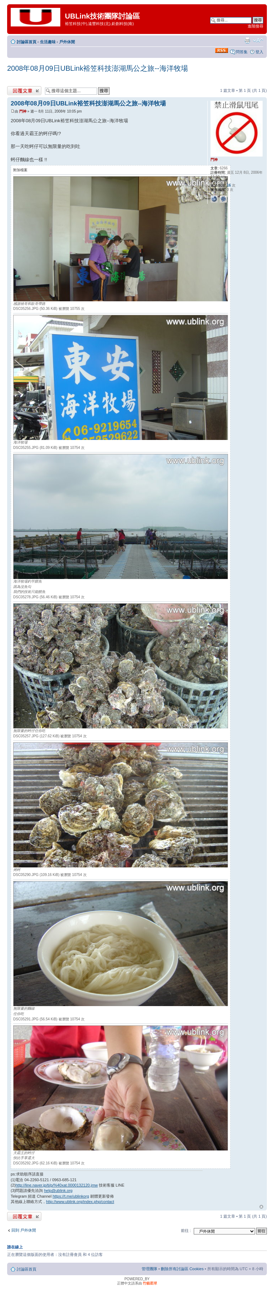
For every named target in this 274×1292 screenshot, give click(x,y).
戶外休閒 (67, 42)
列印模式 (247, 40)
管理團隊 (149, 1269)
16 (229, 185)
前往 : (186, 1230)
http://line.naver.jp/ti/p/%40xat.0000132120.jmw (56, 1185)
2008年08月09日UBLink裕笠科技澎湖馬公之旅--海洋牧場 (97, 68)
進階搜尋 (255, 26)
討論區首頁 (26, 42)
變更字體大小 (258, 40)
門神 (22, 111)
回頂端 (261, 1207)
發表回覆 (24, 90)
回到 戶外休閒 (23, 1230)
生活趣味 (48, 42)
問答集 (242, 52)
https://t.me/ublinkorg (70, 1196)
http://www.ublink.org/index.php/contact (80, 1201)
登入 (259, 52)
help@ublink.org (58, 1190)
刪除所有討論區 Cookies (182, 1269)
